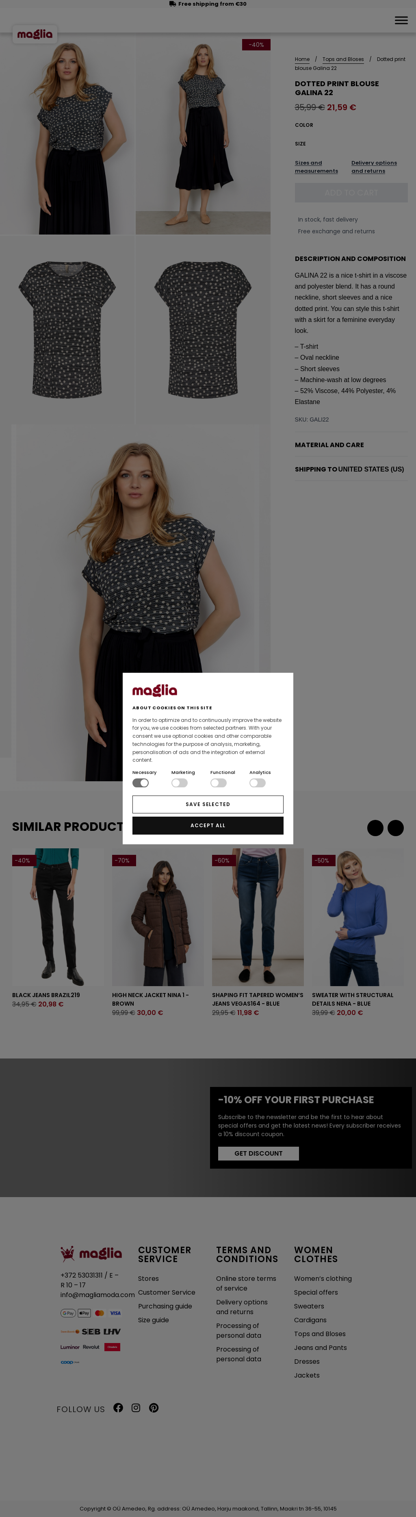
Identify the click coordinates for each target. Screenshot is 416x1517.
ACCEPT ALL (208, 825)
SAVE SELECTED (208, 804)
